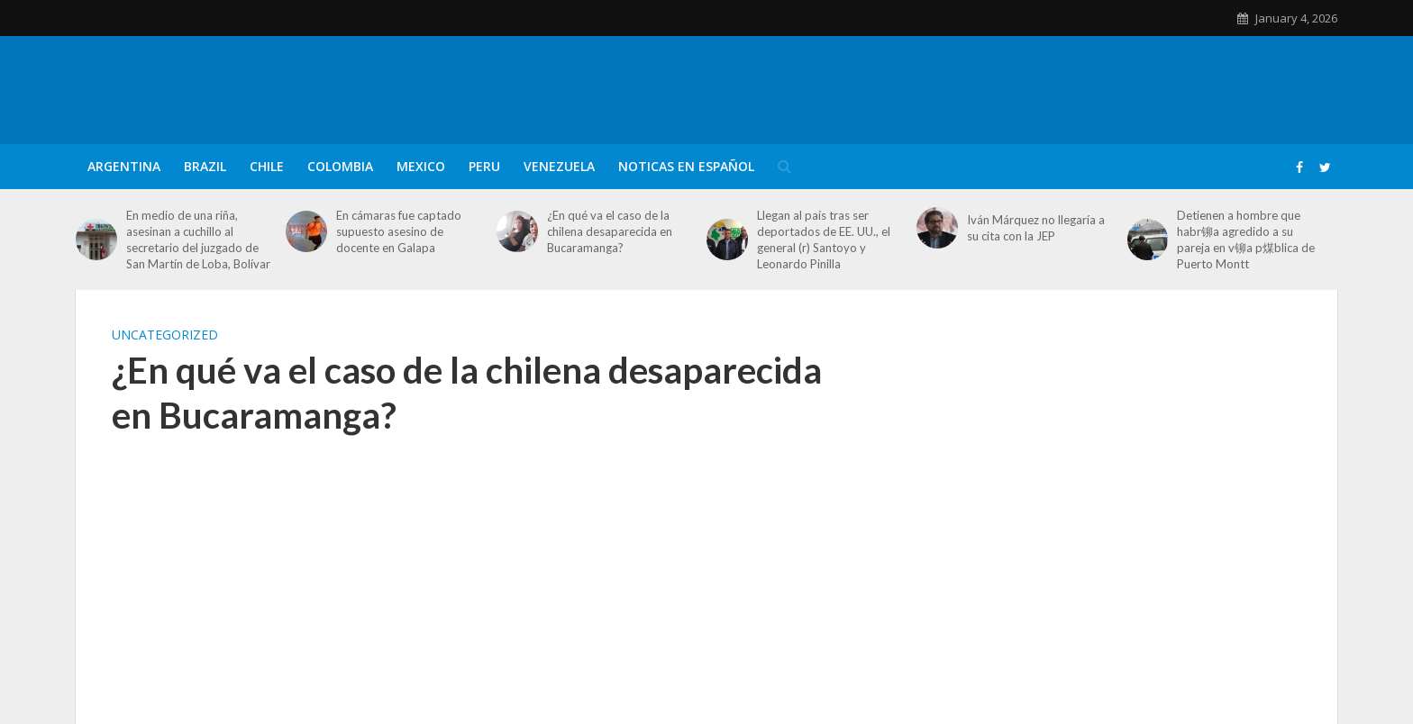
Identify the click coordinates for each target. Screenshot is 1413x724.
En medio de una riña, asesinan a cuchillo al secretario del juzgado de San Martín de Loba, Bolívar (198, 239)
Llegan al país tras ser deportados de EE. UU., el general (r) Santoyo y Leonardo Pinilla (823, 239)
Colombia (340, 166)
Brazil (205, 166)
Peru (484, 166)
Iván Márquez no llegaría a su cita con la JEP (1036, 228)
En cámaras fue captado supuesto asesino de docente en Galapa (398, 231)
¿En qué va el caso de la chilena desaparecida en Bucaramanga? (609, 231)
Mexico (421, 166)
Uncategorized (165, 334)
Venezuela (559, 166)
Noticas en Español (686, 166)
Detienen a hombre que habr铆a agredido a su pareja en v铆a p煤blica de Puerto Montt (1246, 239)
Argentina (123, 166)
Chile (267, 166)
